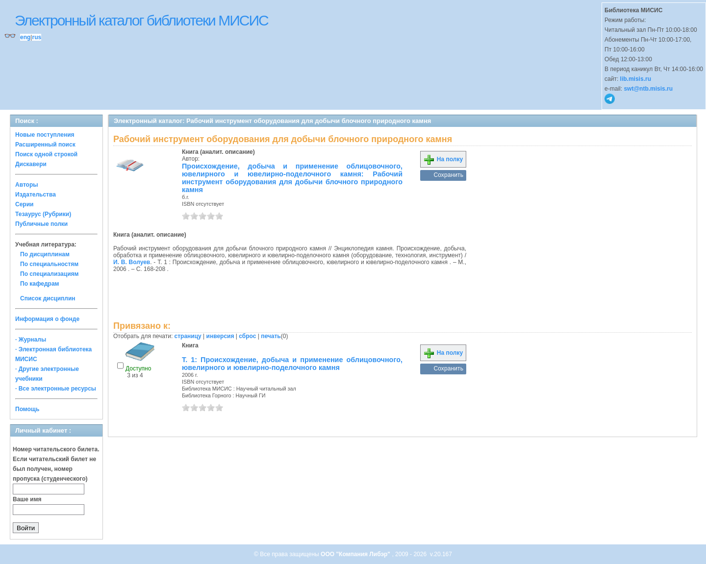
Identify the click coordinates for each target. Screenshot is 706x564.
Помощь (27, 409)
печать (271, 336)
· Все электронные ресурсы (55, 388)
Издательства (35, 194)
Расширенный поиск (45, 144)
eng (25, 37)
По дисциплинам (45, 254)
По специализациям (49, 273)
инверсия (220, 336)
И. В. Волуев (131, 262)
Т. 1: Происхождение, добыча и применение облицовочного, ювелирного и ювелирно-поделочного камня (292, 363)
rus (36, 37)
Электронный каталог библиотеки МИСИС (141, 20)
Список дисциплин (48, 298)
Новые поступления (45, 134)
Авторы (26, 184)
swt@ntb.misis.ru (648, 88)
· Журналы (30, 339)
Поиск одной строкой (46, 154)
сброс (247, 336)
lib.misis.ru (635, 78)
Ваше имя (27, 499)
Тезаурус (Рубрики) (43, 214)
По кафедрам (39, 283)
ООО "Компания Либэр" (356, 554)
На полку (443, 159)
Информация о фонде (47, 319)
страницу (188, 336)
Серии (24, 204)
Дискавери (31, 164)
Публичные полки (41, 224)
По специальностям (49, 264)
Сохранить (448, 175)
